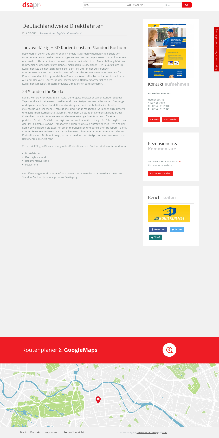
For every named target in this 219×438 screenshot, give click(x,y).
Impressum (216, 63)
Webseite (154, 119)
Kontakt (35, 432)
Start (23, 432)
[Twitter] (177, 229)
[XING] (155, 237)
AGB (164, 432)
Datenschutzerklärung (216, 42)
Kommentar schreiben (160, 173)
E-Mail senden (170, 119)
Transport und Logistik (52, 33)
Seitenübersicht (74, 432)
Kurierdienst (74, 33)
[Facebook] (158, 229)
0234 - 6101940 (161, 106)
